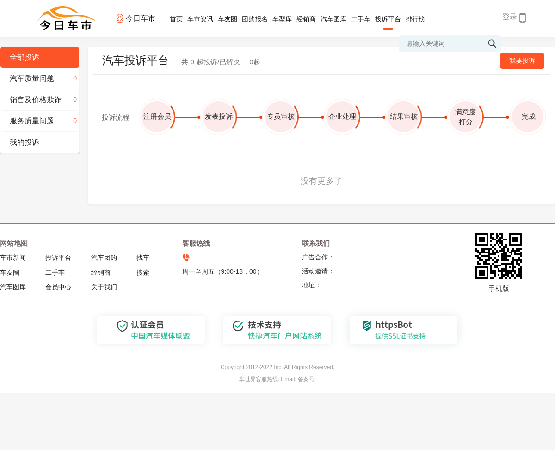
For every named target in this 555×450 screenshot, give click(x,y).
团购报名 (255, 19)
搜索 (142, 272)
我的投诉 (24, 142)
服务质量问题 (44, 121)
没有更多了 (321, 180)
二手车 (360, 19)
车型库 (282, 19)
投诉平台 (388, 19)
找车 (142, 257)
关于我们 (104, 286)
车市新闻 (13, 257)
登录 (509, 17)
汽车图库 (333, 19)
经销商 (306, 19)
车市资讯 (200, 19)
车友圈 (227, 19)
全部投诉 (24, 57)
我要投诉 (522, 60)
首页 (176, 19)
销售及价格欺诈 (44, 99)
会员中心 (58, 286)
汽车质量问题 (44, 78)
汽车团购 (104, 257)
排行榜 (415, 19)
